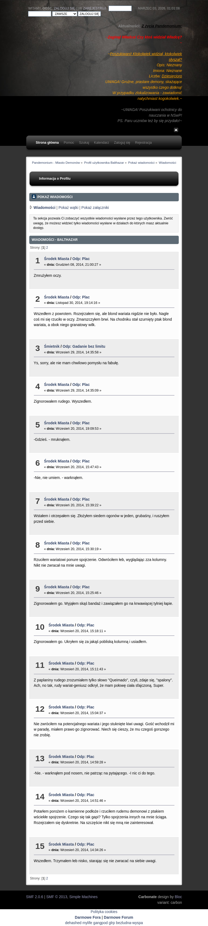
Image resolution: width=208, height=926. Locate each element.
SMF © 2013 (56, 897)
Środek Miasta (56, 259)
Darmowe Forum (118, 917)
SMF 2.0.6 (34, 897)
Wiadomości (45, 208)
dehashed (73, 923)
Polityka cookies (104, 912)
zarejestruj (94, 8)
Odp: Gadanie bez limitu (84, 346)
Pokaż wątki (68, 208)
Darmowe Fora (88, 917)
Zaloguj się (64, 8)
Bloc (178, 897)
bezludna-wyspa (129, 923)
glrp (112, 923)
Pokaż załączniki (95, 208)
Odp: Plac (81, 259)
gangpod (100, 923)
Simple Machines (83, 897)
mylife (87, 923)
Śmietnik (52, 346)
